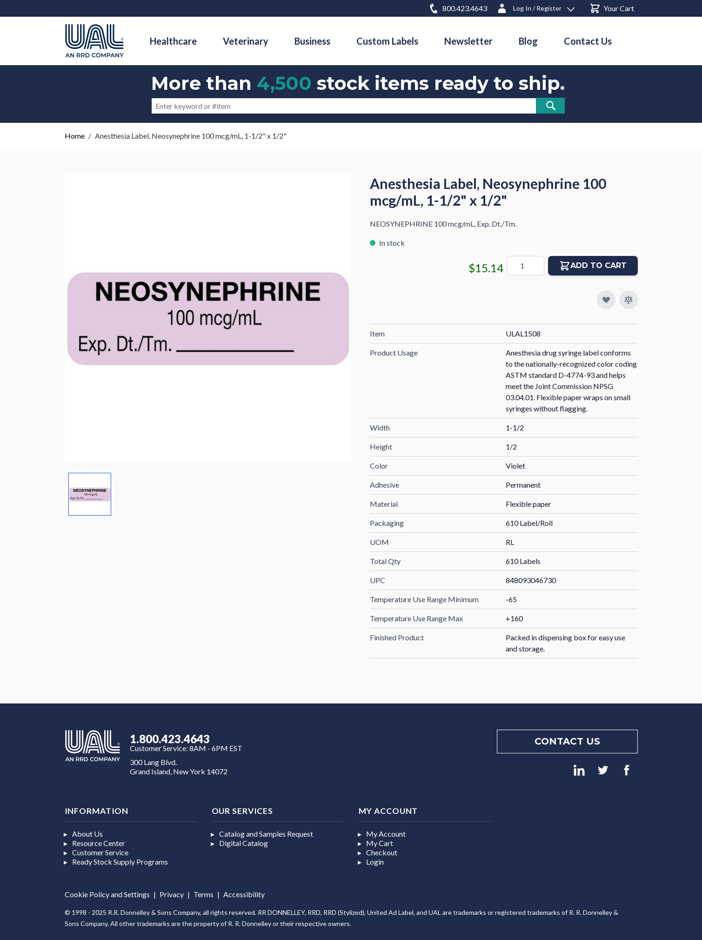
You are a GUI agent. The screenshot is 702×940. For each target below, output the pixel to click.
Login (375, 861)
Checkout (381, 852)
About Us (87, 833)
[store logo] (94, 41)
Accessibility (244, 894)
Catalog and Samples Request (266, 833)
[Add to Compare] (628, 299)
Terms (204, 894)
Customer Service (100, 852)
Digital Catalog (243, 843)
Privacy (172, 894)
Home (75, 135)
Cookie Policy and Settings (107, 894)
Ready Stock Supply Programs (120, 861)
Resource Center (98, 843)
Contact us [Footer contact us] (567, 741)
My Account (386, 833)
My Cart (379, 843)
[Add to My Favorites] (606, 299)
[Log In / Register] (535, 6)
